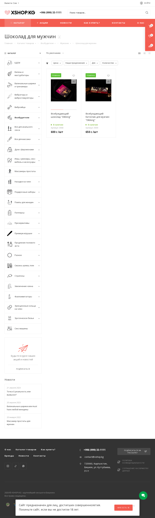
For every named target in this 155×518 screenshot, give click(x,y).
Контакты (118, 22)
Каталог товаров (26, 43)
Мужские (65, 43)
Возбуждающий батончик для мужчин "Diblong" (97, 116)
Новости (66, 22)
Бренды (9, 455)
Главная (8, 43)
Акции (42, 22)
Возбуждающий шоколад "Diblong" (61, 115)
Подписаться (23, 369)
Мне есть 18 (123, 507)
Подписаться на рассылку (135, 451)
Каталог (18, 22)
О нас (140, 22)
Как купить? (92, 22)
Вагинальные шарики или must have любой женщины (22, 408)
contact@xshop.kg (94, 456)
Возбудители (48, 43)
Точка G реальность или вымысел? (19, 393)
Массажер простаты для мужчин (18, 423)
